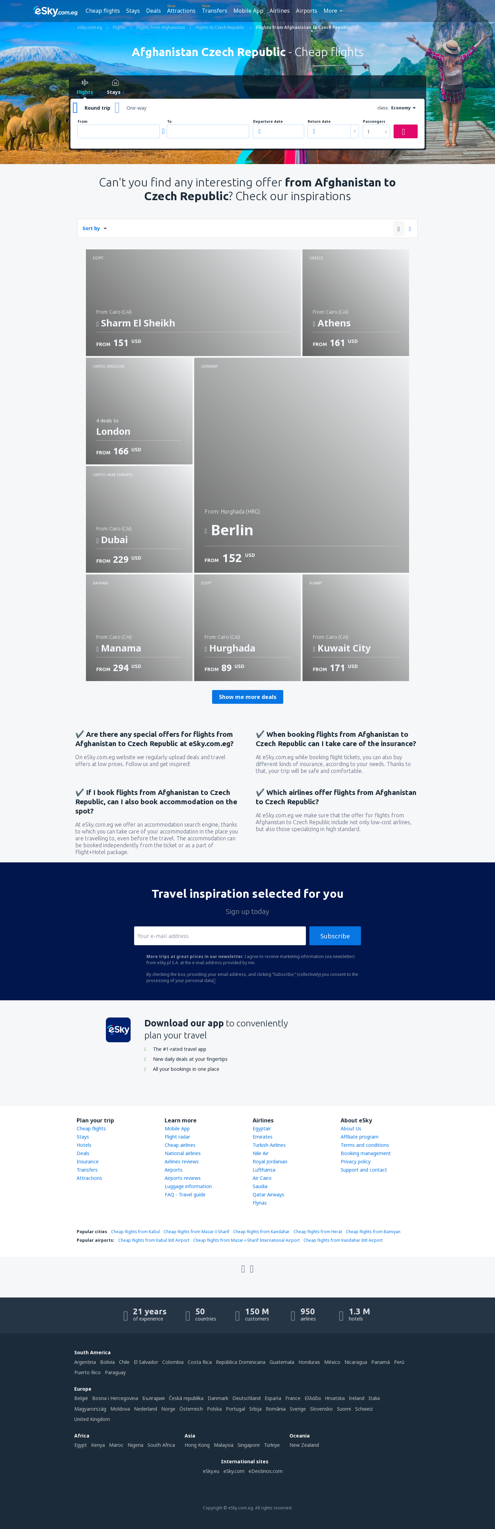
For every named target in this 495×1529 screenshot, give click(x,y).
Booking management (366, 1153)
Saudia (260, 1186)
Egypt (80, 1445)
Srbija (255, 1409)
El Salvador (146, 1362)
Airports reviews (183, 1178)
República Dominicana (240, 1362)
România (276, 1409)
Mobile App (248, 10)
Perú (399, 1362)
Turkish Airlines (269, 1145)
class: (383, 108)
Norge (168, 1409)
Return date (319, 121)
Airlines (280, 10)
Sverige (298, 1409)
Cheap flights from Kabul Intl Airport (153, 1240)
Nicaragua (355, 1362)
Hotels (84, 1145)
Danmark (218, 1398)
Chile (124, 1362)
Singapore (249, 1445)
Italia (374, 1398)
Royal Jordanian (270, 1161)
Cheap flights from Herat (318, 1232)
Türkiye (272, 1445)
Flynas (260, 1202)
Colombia (173, 1362)
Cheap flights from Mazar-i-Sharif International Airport (246, 1240)
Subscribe (335, 936)
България (153, 1398)
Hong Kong (197, 1445)
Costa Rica (200, 1362)
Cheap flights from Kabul (135, 1232)
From (82, 121)
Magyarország (90, 1409)
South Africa (161, 1445)
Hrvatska (335, 1398)
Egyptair (262, 1128)
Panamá (380, 1362)
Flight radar (177, 1136)
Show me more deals (247, 697)
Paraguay (115, 1372)
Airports (306, 10)
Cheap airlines (180, 1145)
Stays (133, 10)
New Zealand (304, 1445)
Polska (214, 1409)
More (330, 10)
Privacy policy (356, 1161)
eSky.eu (211, 1471)
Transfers (214, 10)
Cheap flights (103, 10)
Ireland (356, 1398)
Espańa (273, 1398)
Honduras (309, 1362)
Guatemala (282, 1362)
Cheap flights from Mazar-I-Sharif (196, 1232)
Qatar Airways (268, 1194)
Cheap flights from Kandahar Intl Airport (343, 1240)
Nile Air (260, 1153)
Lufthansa (264, 1169)
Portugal (235, 1409)
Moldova (120, 1409)
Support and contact (364, 1169)
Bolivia (107, 1362)
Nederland (145, 1409)
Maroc (116, 1445)
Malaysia (223, 1445)
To (169, 121)
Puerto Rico (87, 1372)
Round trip (97, 108)
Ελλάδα (313, 1398)
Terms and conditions (365, 1145)
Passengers (374, 121)
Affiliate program (359, 1136)
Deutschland (246, 1398)
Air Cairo (262, 1178)
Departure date (268, 121)
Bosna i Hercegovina (115, 1398)
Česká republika (186, 1398)
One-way (136, 108)
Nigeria (135, 1445)
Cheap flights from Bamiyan (373, 1232)
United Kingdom (92, 1419)
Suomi (344, 1409)
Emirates (263, 1136)
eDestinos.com (266, 1471)
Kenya (98, 1445)
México (332, 1362)
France (292, 1398)
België (81, 1398)
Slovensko (321, 1409)
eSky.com (233, 1471)
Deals (153, 10)
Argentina (85, 1362)
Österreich (191, 1409)
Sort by (91, 228)
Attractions (181, 10)
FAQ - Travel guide (185, 1194)
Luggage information (188, 1186)
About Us (351, 1128)
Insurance (88, 1161)
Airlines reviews (182, 1161)
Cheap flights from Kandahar (261, 1232)
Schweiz (364, 1409)
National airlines (183, 1153)
